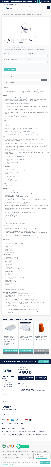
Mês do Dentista (5, 398)
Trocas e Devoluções (7, 384)
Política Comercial (6, 382)
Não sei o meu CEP (9, 82)
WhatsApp (14, 4)
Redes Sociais (9, 4)
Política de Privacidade (8, 464)
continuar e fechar (44, 462)
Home (3, 14)
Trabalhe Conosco (6, 414)
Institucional (5, 378)
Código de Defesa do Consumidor (7, 387)
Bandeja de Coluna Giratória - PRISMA (9, 337)
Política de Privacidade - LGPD (9, 409)
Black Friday (4, 400)
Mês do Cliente (5, 396)
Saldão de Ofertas (6, 401)
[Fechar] (49, 453)
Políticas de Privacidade (23, 65)
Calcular (44, 80)
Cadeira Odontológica (25, 14)
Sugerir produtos (44, 361)
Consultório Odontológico (12, 14)
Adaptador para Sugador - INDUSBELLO (41, 337)
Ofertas (3, 4)
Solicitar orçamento (10, 69)
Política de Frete (5, 380)
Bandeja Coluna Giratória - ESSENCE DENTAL (26, 337)
